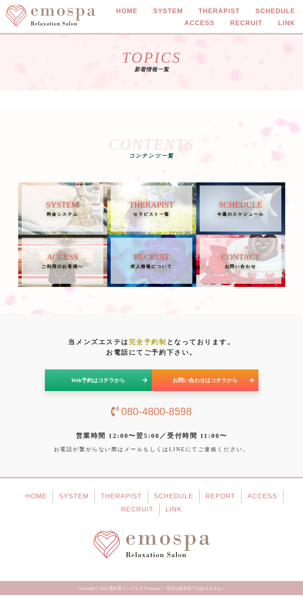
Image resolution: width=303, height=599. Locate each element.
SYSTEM (168, 11)
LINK (286, 23)
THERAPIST (219, 11)
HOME (127, 11)
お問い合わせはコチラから (213, 384)
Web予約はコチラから (109, 384)
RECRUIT (246, 23)
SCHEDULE (275, 11)
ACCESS (199, 23)
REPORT (220, 500)
